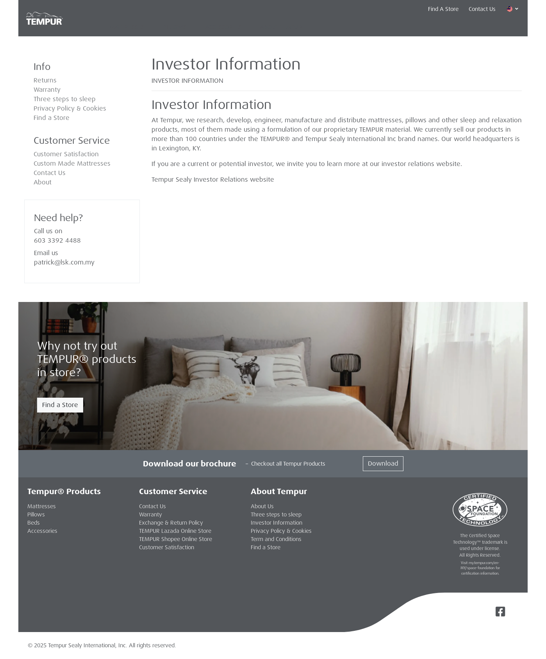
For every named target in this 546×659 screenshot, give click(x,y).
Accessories (223, 27)
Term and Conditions (276, 539)
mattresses (385, 120)
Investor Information (276, 522)
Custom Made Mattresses (72, 163)
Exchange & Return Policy (171, 522)
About (43, 182)
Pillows (174, 27)
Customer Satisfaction (66, 154)
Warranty (47, 90)
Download (383, 463)
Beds (33, 522)
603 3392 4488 (57, 240)
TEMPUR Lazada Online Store (175, 530)
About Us (262, 506)
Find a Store (52, 118)
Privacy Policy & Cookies (70, 108)
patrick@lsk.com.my (64, 262)
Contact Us (482, 9)
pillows (415, 120)
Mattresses (126, 27)
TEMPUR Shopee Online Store (175, 539)
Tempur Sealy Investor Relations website (213, 179)
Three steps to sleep (65, 99)
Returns (45, 80)
